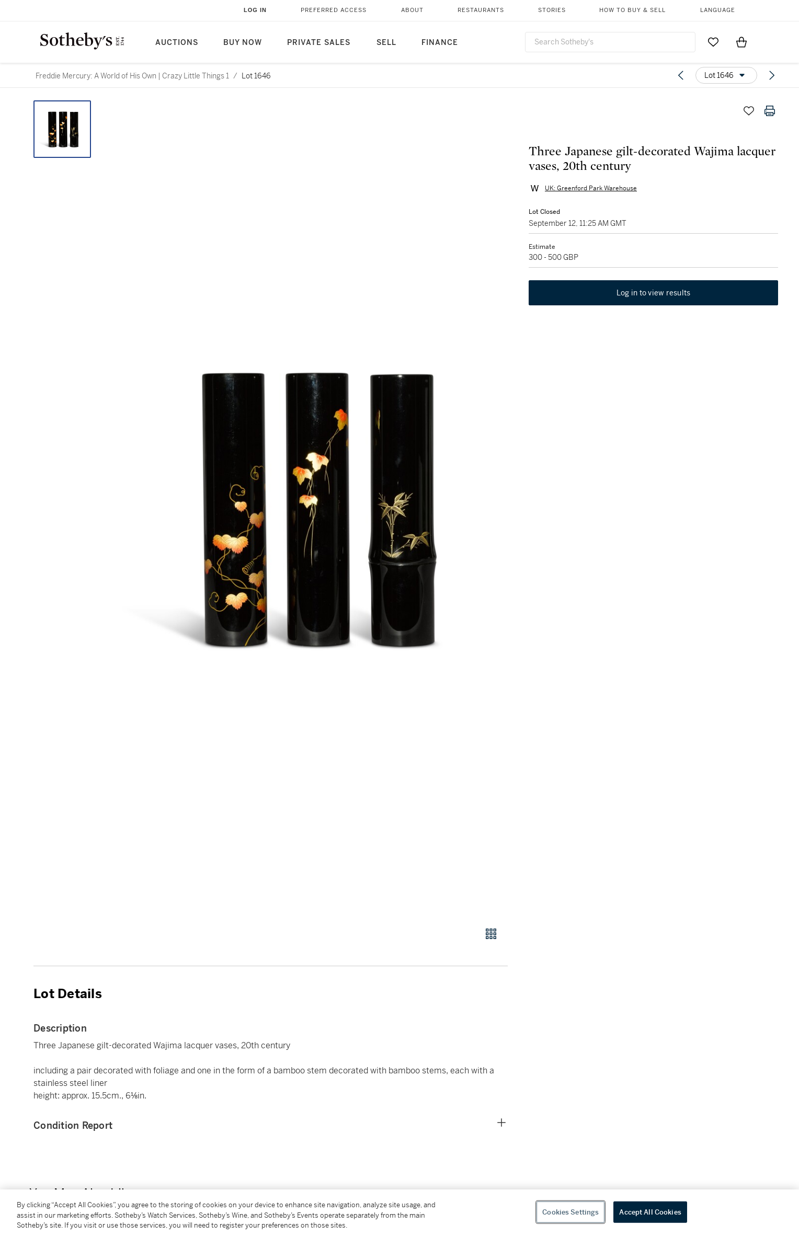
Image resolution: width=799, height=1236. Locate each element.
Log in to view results (654, 292)
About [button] (412, 10)
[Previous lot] (680, 75)
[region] (399, 1212)
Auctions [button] (176, 42)
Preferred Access (334, 10)
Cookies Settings (570, 1211)
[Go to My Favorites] (713, 41)
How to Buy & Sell (632, 10)
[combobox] (610, 42)
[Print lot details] (769, 110)
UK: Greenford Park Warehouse (591, 188)
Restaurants (481, 10)
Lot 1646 (256, 76)
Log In (255, 10)
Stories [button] (552, 10)
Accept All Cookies (650, 1211)
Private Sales (318, 42)
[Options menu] (726, 75)
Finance (439, 42)
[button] (310, 507)
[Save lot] (748, 110)
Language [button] (717, 10)
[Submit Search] (683, 42)
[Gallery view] (491, 933)
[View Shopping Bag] (741, 41)
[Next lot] (771, 75)
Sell (386, 42)
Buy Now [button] (242, 42)
